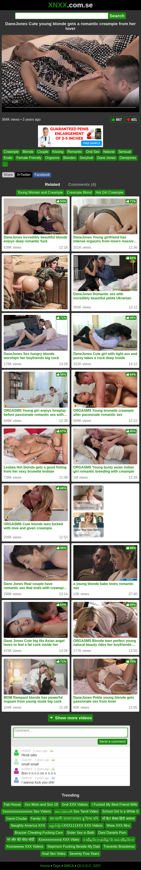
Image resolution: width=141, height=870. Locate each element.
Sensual (124, 152)
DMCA (69, 866)
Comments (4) (82, 184)
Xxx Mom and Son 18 (41, 804)
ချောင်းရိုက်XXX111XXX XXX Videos (76, 825)
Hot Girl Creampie (109, 192)
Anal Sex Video (54, 853)
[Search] (61, 15)
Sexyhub (86, 158)
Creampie (11, 152)
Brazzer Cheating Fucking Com (39, 832)
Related (52, 184)
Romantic (74, 152)
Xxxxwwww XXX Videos (24, 846)
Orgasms (52, 158)
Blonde (28, 152)
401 (131, 120)
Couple (42, 152)
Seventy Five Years (84, 853)
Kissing (58, 152)
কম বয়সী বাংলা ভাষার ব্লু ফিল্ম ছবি (74, 818)
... (5, 164)
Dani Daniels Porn (112, 832)
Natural (109, 152)
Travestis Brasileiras (118, 846)
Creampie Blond (79, 192)
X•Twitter (24, 175)
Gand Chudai (16, 818)
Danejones (128, 158)
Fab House (12, 804)
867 (116, 120)
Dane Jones (106, 158)
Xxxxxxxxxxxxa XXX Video (58, 839)
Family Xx (38, 818)
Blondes (69, 158)
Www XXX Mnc (118, 825)
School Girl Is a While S (120, 811)
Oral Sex (92, 152)
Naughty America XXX (28, 825)
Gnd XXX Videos (75, 804)
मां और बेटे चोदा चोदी (20, 839)
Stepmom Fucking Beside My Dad (73, 846)
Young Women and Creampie (40, 192)
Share (8, 175)
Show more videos (70, 718)
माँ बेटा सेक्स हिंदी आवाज (118, 818)
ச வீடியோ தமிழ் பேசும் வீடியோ (108, 839)
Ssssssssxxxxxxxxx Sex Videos (26, 811)
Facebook (42, 175)
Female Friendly (28, 158)
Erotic (8, 158)
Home (45, 866)
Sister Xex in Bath (80, 832)
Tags (57, 866)
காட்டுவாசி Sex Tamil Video (76, 811)
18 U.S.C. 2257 (89, 866)
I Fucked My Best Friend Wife (114, 804)
